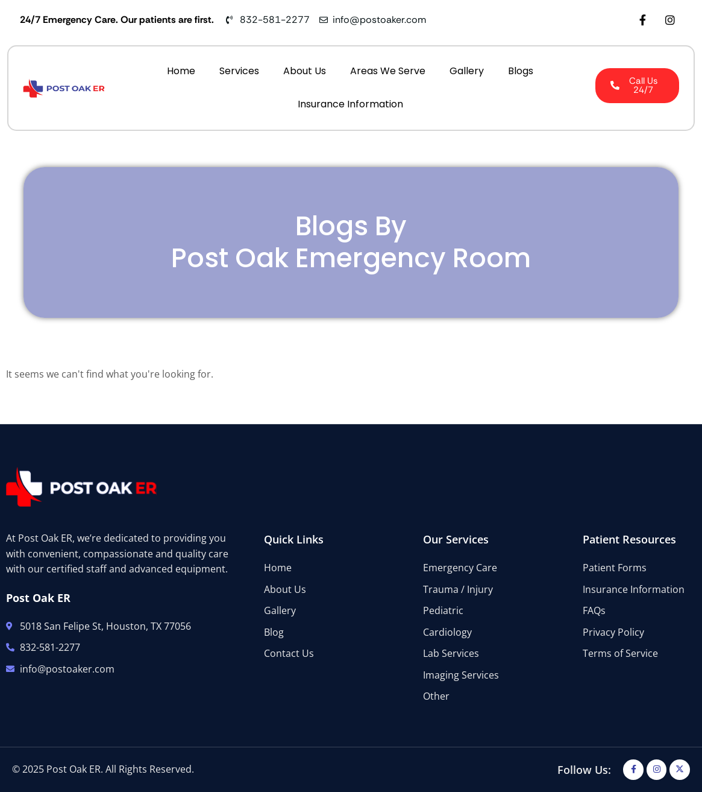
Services (239, 71)
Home (181, 71)
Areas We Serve (387, 71)
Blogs (520, 71)
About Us (304, 71)
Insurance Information (350, 104)
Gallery (467, 71)
